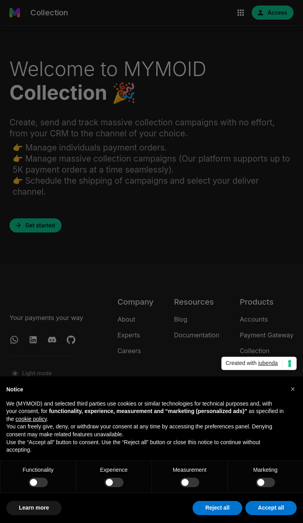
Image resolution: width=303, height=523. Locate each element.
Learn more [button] (34, 507)
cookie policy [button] (31, 419)
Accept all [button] (271, 507)
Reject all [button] (217, 507)
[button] (292, 389)
